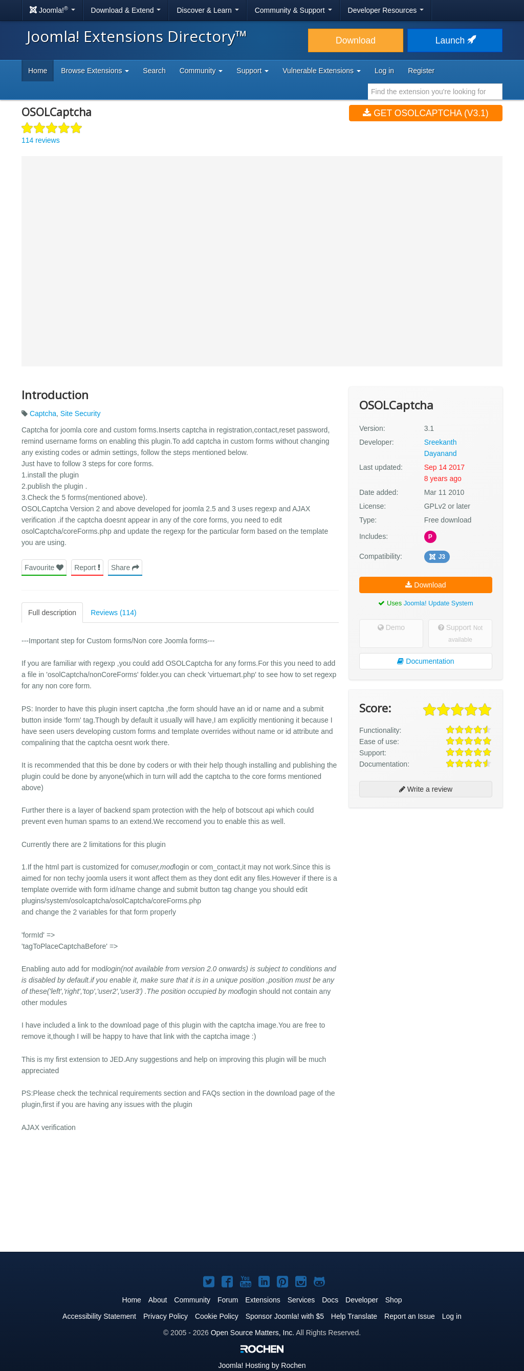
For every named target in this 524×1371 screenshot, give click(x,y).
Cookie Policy (216, 1316)
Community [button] (201, 71)
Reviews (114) (113, 612)
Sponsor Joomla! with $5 (285, 1316)
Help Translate (354, 1316)
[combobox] (435, 91)
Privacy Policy (165, 1316)
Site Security (80, 413)
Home (37, 71)
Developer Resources (386, 10)
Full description (52, 612)
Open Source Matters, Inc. (252, 1333)
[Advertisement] (426, 882)
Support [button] (252, 71)
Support (460, 633)
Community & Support (293, 10)
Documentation (425, 661)
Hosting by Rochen (261, 1365)
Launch (454, 40)
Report (87, 567)
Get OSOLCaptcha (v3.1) (425, 113)
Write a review (425, 789)
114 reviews (40, 140)
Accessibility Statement (99, 1316)
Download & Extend (126, 10)
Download (356, 40)
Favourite (44, 567)
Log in (384, 71)
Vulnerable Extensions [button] (321, 71)
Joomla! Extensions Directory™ (137, 36)
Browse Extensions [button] (95, 71)
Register (421, 71)
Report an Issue (409, 1316)
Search (154, 71)
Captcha (43, 413)
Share (125, 567)
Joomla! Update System (438, 603)
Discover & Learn (207, 10)
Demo (391, 627)
